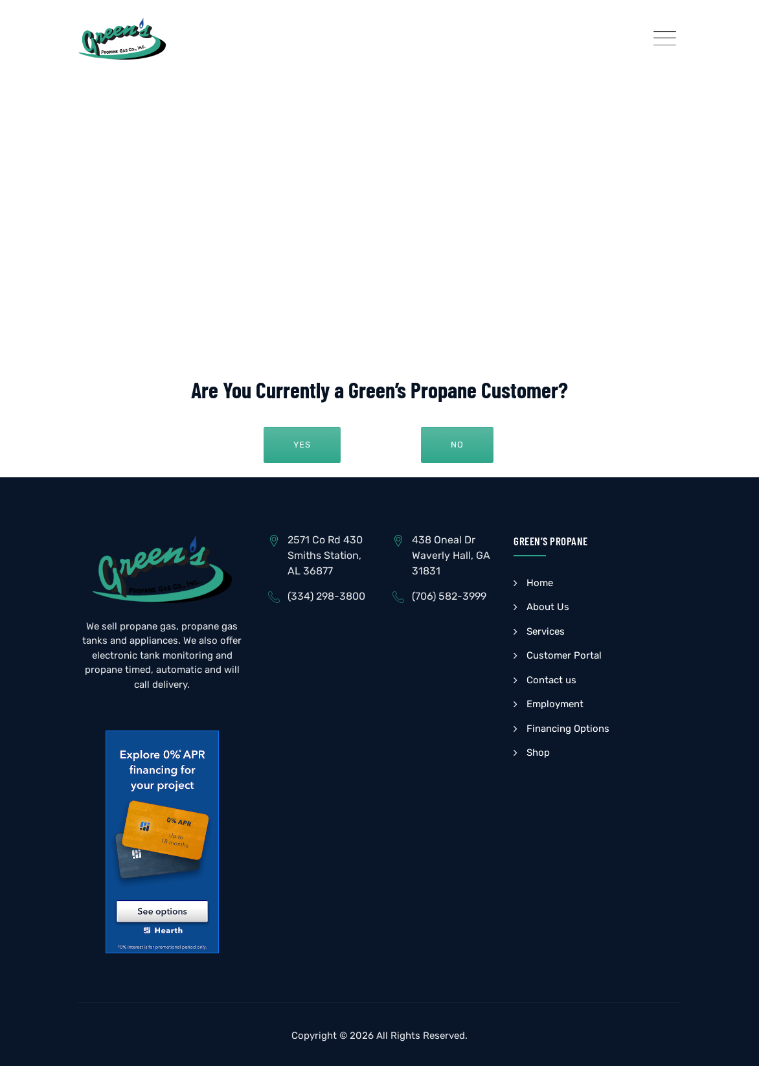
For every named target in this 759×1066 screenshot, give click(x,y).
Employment (555, 704)
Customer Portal (564, 655)
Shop (538, 752)
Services (546, 631)
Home (540, 583)
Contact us (551, 680)
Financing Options (568, 728)
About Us (548, 607)
